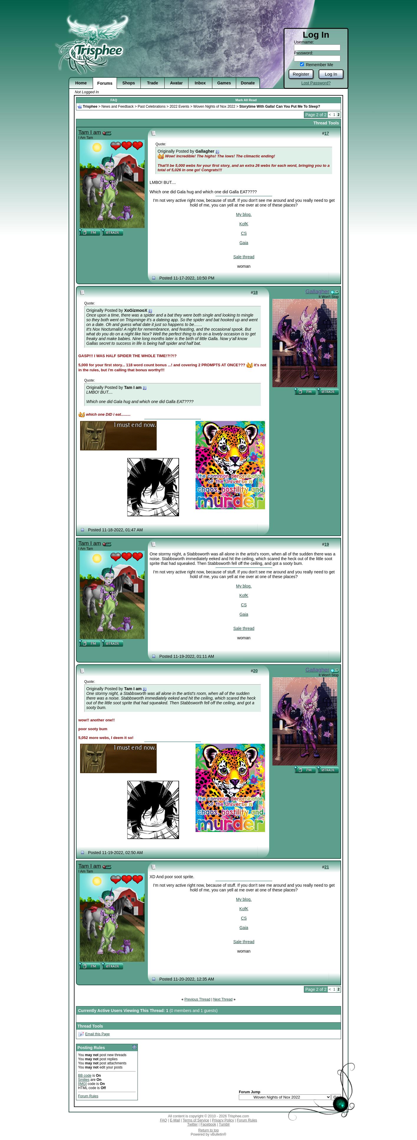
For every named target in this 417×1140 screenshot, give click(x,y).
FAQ (113, 100)
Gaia (243, 242)
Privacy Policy (223, 1120)
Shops (129, 83)
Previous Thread (197, 999)
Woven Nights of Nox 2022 (214, 106)
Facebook (208, 1124)
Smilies (84, 1080)
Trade (152, 83)
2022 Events (179, 106)
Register (301, 73)
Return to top (208, 1130)
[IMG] (82, 1084)
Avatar (176, 83)
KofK (243, 224)
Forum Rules (88, 1096)
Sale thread (243, 256)
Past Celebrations (152, 106)
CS (243, 233)
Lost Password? (316, 83)
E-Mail (175, 1120)
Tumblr (224, 1124)
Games (224, 83)
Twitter (192, 1124)
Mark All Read (246, 100)
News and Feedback (117, 106)
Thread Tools (326, 123)
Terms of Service (196, 1120)
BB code (84, 1076)
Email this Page (97, 1034)
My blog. (244, 214)
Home (81, 83)
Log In (331, 73)
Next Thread (223, 999)
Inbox (200, 83)
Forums (104, 83)
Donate (248, 83)
